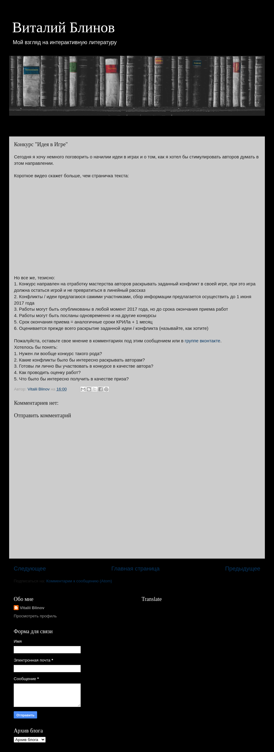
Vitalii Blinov (32, 607)
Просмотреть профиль (35, 616)
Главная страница (135, 568)
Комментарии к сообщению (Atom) (79, 581)
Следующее (30, 568)
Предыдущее (242, 568)
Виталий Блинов (63, 27)
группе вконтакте (202, 340)
